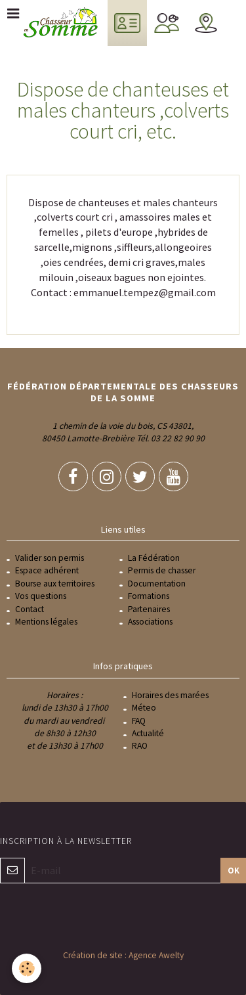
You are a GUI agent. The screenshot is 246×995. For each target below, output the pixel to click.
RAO (140, 745)
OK (233, 870)
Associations (150, 621)
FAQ (139, 720)
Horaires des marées (170, 695)
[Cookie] (26, 968)
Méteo (144, 707)
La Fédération (154, 558)
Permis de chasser (161, 570)
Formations (148, 596)
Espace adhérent (47, 570)
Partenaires (149, 609)
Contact (29, 609)
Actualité (148, 733)
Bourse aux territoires (54, 583)
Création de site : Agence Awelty (123, 955)
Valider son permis (49, 558)
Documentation (157, 583)
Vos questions (40, 596)
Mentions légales (46, 621)
